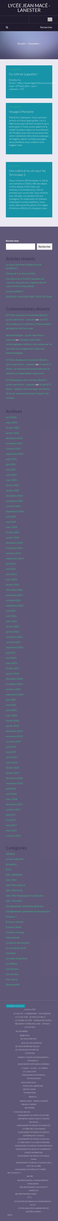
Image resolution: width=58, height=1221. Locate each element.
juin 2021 (11, 652)
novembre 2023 (14, 547)
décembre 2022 (14, 589)
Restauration (12, 984)
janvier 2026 (12, 432)
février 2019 (12, 767)
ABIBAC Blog (25, 1035)
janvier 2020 (12, 725)
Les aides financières (17, 958)
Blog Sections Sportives (31, 1043)
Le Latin (33, 1068)
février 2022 (12, 626)
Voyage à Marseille (21, 111)
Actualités (11, 864)
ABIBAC (10, 853)
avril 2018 (11, 793)
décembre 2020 (14, 678)
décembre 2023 (14, 542)
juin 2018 (11, 788)
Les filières (11, 963)
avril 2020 (11, 710)
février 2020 (12, 720)
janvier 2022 (12, 631)
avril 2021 (11, 657)
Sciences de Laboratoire (33, 1086)
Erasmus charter (40, 1101)
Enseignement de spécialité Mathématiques (33, 1146)
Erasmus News (13, 926)
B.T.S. (9, 869)
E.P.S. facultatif (29, 1071)
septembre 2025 (15, 453)
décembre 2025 (14, 438)
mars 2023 (11, 579)
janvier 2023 (12, 584)
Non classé (11, 979)
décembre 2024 (14, 495)
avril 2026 (11, 417)
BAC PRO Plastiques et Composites (25, 895)
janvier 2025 (12, 490)
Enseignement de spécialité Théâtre (30, 1169)
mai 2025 (11, 469)
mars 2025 (11, 479)
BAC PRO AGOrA (15, 885)
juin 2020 (11, 699)
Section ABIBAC (15, 291)
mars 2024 (11, 527)
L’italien (25, 1068)
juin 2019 (11, 746)
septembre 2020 (15, 694)
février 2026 (12, 427)
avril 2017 (11, 825)
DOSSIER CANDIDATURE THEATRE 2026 (29, 296)
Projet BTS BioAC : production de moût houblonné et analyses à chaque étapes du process (28, 369)
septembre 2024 (15, 511)
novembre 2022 (14, 595)
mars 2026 (11, 422)
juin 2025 (11, 464)
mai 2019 (11, 751)
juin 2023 (11, 563)
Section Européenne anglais (27, 1046)
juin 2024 (11, 516)
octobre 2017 (13, 809)
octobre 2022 (13, 600)
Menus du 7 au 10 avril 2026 (20, 273)
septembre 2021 (15, 647)
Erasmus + (11, 916)
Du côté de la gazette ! (23, 74)
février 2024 (12, 532)
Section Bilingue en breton (27, 1050)
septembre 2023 (15, 558)
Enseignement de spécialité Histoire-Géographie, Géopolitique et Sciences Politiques (33, 1118)
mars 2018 (11, 798)
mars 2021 (11, 662)
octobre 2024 (13, 506)
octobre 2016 (13, 835)
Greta (9, 1215)
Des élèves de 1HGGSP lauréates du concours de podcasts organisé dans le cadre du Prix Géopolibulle (26, 282)
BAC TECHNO (14, 900)
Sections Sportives (28, 1039)
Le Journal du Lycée (16, 947)
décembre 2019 (14, 730)
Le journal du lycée (23, 1020)
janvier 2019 (12, 772)
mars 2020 (11, 715)
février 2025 (12, 485)
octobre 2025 (13, 448)
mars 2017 (11, 830)
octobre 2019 (13, 741)
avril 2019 (11, 757)
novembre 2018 (14, 783)
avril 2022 (11, 615)
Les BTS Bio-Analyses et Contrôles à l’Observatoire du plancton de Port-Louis (28, 324)
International (12, 937)
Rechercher (12, 240)
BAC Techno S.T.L (14, 1173)
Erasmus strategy (15, 932)
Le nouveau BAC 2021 (22, 1112)
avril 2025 (11, 474)
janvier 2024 (12, 537)
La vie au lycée (30, 1009)
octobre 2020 (13, 689)
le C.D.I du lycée (21, 1017)
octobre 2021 (13, 642)
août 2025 (11, 459)
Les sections (12, 974)
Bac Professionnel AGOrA (25, 1194)
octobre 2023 (13, 553)
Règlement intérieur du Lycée (27, 1024)
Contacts (46, 1024)
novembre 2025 (14, 443)
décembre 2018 (14, 778)
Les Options (12, 968)
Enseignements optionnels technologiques (28, 911)
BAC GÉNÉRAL (14, 874)
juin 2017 (11, 814)
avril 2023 (11, 574)
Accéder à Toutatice (15, 1006)
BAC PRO (11, 879)
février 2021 (12, 668)
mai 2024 (11, 521)
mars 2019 (11, 762)
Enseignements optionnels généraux (25, 906)
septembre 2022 (15, 605)
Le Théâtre (42, 1068)
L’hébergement (31, 1013)
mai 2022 (11, 610)
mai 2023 (11, 568)
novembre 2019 (14, 736)
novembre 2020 (14, 683)
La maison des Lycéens (17, 942)
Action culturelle (14, 858)
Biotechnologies (28, 1082)
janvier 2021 (12, 673)
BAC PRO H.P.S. (14, 890)
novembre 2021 (14, 636)
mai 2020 (11, 704)
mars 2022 (11, 621)
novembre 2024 (14, 500)
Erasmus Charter (15, 921)
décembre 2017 (14, 804)
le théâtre (11, 953)
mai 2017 (11, 819)
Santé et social (29, 1089)
